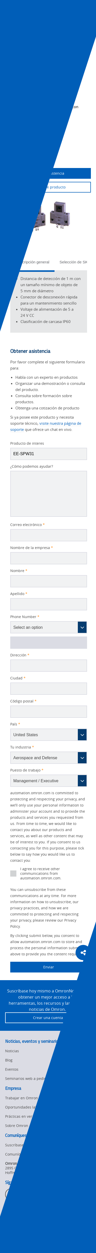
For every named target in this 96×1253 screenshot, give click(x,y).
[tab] (32, 263)
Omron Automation (19, 42)
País (15, 724)
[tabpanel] (48, 301)
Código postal (23, 701)
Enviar (32, 967)
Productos (47, 42)
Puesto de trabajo (27, 770)
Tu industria (22, 747)
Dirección (19, 655)
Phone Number (24, 616)
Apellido (18, 593)
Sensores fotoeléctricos (22, 48)
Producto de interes (27, 443)
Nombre (18, 570)
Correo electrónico (27, 524)
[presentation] (9, 18)
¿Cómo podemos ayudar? (31, 466)
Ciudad (18, 678)
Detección (69, 42)
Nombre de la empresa (31, 547)
